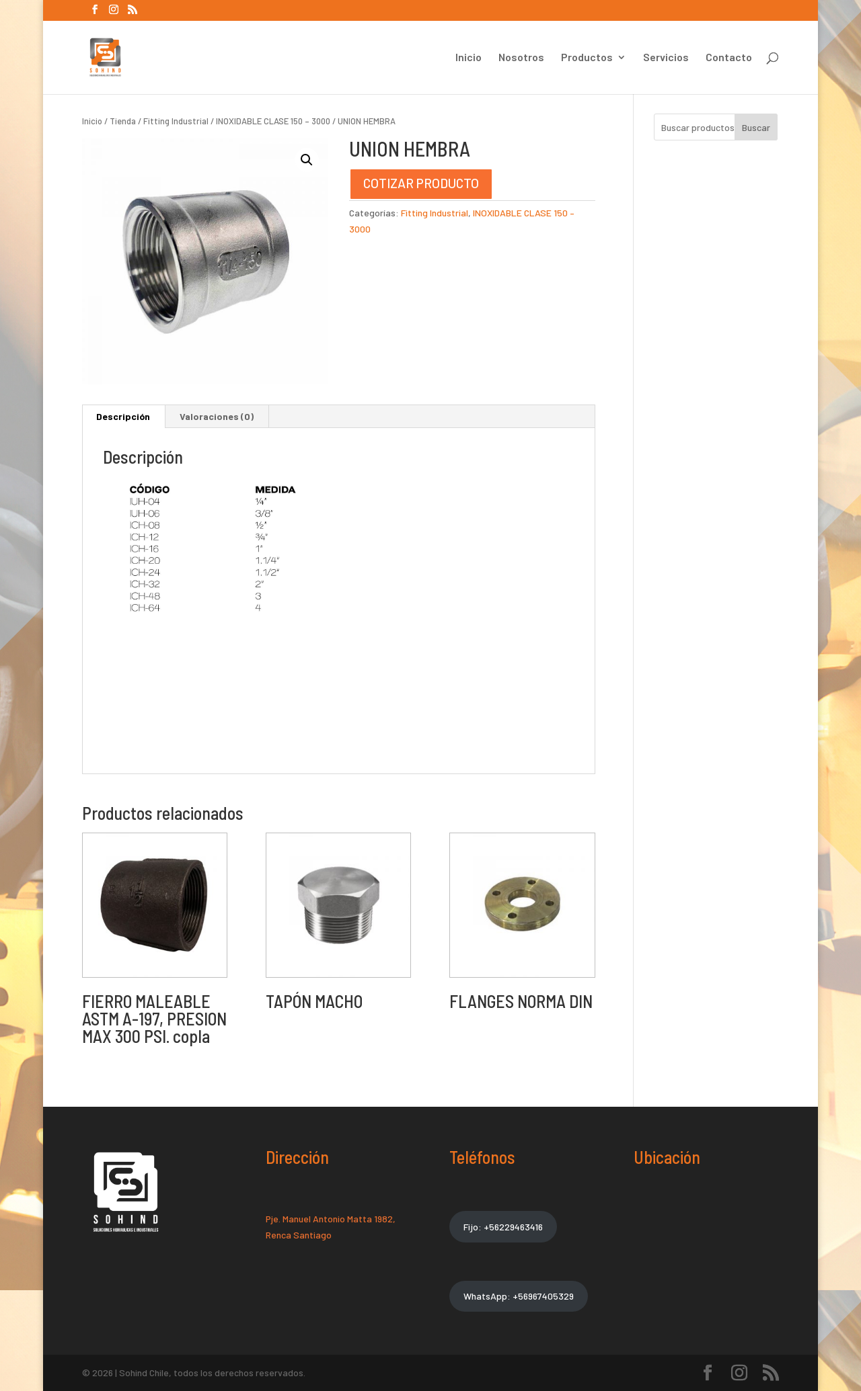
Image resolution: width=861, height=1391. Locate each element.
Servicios (666, 57)
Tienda (123, 121)
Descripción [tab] (123, 416)
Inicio (468, 57)
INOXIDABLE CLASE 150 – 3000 (273, 121)
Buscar (756, 127)
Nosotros (521, 57)
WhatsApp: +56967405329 (518, 1296)
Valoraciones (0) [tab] (217, 416)
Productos (587, 57)
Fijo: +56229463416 (503, 1226)
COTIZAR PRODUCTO (421, 183)
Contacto (729, 57)
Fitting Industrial (176, 121)
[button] (307, 160)
